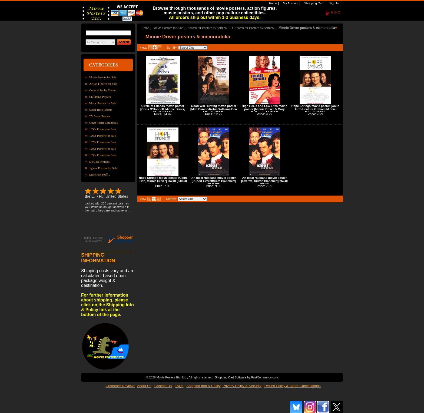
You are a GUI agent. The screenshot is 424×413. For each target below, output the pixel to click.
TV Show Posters (99, 116)
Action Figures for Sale (103, 83)
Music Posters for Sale (102, 103)
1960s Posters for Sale (102, 135)
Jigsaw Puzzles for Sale (103, 168)
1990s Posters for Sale (102, 155)
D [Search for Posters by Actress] (252, 27)
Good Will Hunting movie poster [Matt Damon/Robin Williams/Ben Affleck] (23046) (213, 109)
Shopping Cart (313, 3)
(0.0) (335, 12)
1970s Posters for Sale (102, 142)
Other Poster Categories (103, 122)
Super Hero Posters (100, 109)
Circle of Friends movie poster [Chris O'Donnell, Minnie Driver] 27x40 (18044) (162, 109)
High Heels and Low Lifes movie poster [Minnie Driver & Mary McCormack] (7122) (264, 109)
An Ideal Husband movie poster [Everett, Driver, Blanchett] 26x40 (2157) (264, 181)
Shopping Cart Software (230, 376)
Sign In (334, 3)
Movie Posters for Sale (103, 77)
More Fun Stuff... (99, 174)
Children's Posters (100, 96)
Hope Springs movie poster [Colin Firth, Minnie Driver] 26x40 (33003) (163, 179)
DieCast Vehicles (99, 161)
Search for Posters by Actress (207, 27)
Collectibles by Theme (102, 90)
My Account (290, 3)
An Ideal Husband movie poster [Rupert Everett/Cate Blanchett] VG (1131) (213, 181)
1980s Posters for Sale (102, 148)
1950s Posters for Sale (102, 129)
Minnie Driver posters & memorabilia (307, 28)
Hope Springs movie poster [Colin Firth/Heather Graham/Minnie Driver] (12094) (315, 109)
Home (272, 3)
